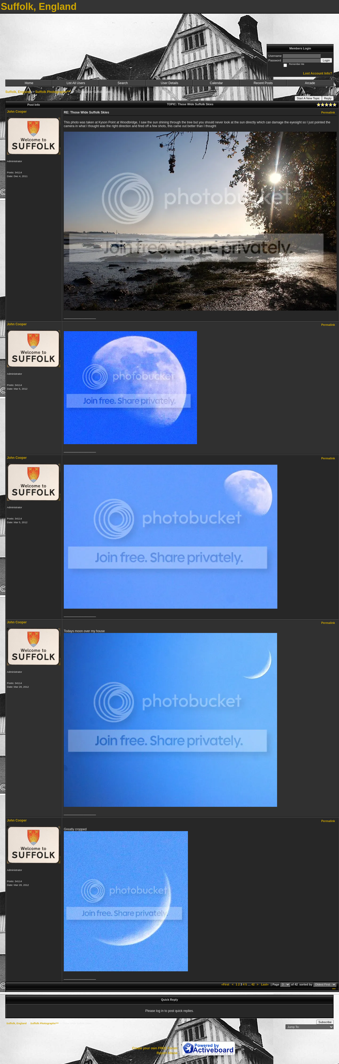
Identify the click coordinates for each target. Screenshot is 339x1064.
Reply (328, 98)
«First (225, 984)
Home (29, 83)
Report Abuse (167, 1053)
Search (123, 83)
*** (334, 989)
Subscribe (325, 1022)
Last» (265, 984)
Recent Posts (263, 83)
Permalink (328, 112)
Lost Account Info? (317, 73)
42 (253, 984)
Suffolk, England (18, 92)
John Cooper (17, 112)
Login (326, 60)
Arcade (310, 83)
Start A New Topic (308, 98)
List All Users (75, 83)
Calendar (216, 83)
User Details (169, 83)
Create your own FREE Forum (155, 1048)
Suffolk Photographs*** (52, 92)
